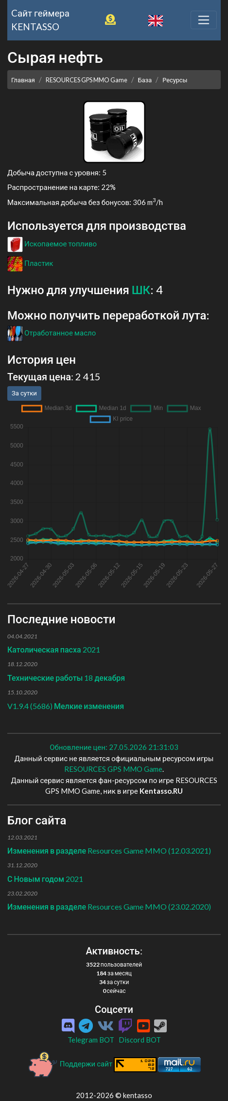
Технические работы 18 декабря (66, 677)
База (145, 80)
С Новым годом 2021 (45, 878)
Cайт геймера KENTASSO (40, 19)
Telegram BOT (91, 1039)
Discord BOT (140, 1039)
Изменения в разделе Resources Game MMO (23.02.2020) (109, 906)
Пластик (30, 263)
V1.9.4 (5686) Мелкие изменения (65, 705)
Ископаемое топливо (52, 243)
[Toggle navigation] (204, 20)
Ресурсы (174, 80)
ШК (141, 289)
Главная (23, 80)
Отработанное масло (51, 332)
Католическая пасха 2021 (53, 649)
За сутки (24, 393)
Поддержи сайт (70, 1063)
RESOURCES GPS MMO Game (86, 80)
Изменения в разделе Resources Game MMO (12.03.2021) (109, 850)
